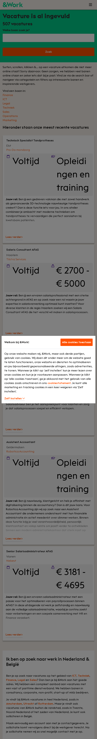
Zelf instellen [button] (14, 398)
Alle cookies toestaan (76, 342)
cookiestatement (59, 383)
